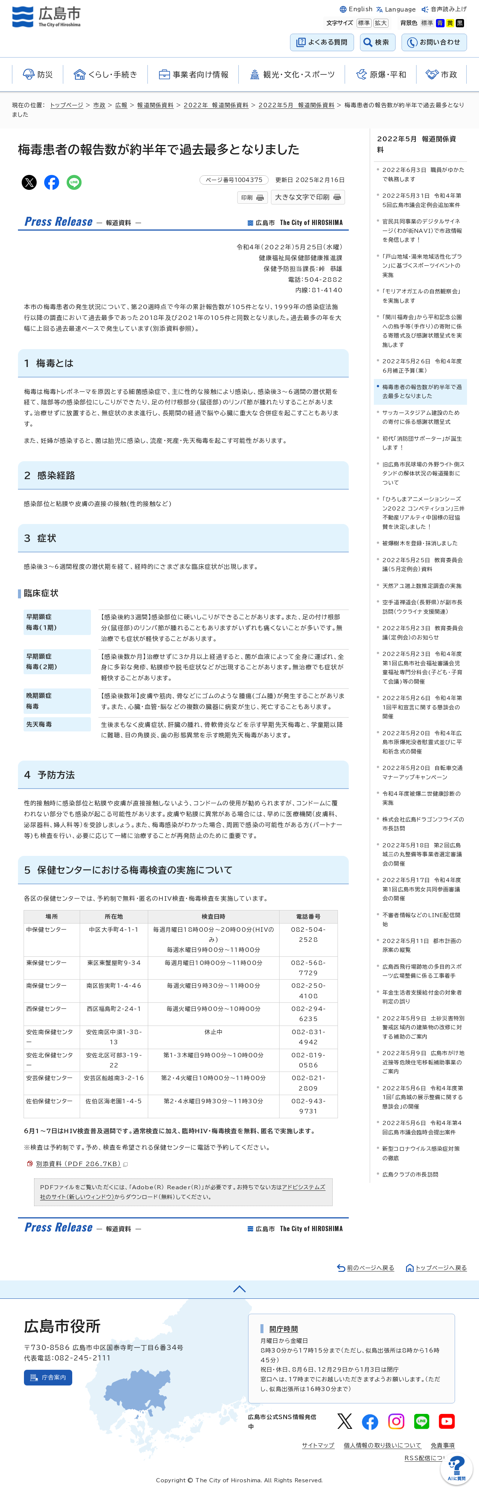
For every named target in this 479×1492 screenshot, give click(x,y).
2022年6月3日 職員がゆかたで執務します (423, 163)
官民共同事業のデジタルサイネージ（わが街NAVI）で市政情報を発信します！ (422, 219)
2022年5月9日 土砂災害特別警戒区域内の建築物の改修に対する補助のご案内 (423, 1016)
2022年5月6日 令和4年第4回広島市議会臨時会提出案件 (422, 1116)
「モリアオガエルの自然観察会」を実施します (421, 284)
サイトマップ (318, 1445)
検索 (382, 42)
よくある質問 (328, 42)
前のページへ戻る (369, 1268)
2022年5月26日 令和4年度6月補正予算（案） (422, 354)
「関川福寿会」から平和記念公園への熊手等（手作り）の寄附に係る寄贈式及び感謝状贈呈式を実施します (422, 319)
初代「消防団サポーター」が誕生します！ (422, 431)
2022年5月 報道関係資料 (298, 105)
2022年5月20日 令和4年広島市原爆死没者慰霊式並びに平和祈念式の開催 (422, 731)
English (361, 9)
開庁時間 (283, 1328)
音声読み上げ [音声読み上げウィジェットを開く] (449, 9)
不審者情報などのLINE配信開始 (421, 908)
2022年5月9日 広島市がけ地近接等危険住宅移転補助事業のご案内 (423, 1051)
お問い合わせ (440, 42)
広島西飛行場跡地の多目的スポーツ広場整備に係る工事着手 (422, 959)
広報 (122, 105)
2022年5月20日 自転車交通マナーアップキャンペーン (422, 760)
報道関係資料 (156, 105)
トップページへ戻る (441, 1268)
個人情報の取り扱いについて (383, 1445)
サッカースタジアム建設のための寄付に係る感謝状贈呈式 (421, 405)
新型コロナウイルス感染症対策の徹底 (421, 1141)
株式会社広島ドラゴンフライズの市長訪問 (423, 812)
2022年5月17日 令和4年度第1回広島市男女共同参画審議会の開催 (421, 878)
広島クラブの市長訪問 (410, 1163)
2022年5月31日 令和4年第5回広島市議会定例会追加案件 (421, 189)
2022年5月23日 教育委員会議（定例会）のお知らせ (422, 621)
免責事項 (443, 1445)
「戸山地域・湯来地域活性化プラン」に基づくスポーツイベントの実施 (422, 254)
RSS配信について (430, 1458)
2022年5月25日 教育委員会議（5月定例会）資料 (422, 553)
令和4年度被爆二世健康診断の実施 (421, 786)
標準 (363, 23)
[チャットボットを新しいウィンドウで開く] (456, 1483)
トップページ (68, 105)
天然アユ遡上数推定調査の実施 (422, 574)
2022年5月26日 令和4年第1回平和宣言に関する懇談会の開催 (422, 696)
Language (400, 9)
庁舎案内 (54, 1377)
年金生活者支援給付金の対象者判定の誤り (422, 985)
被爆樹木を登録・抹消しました (420, 532)
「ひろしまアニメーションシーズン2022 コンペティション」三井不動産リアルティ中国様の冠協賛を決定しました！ (423, 501)
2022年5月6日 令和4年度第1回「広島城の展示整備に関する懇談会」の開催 (422, 1086)
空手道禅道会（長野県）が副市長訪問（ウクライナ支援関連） (422, 595)
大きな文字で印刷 (302, 197)
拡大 (380, 23)
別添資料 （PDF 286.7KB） (82, 1164)
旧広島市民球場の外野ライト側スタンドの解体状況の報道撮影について (423, 462)
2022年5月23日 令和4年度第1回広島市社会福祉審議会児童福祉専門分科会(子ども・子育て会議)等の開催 (422, 655)
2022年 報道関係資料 (217, 105)
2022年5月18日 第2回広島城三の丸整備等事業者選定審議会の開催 (422, 843)
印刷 (247, 197)
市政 (100, 105)
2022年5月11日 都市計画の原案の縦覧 (422, 934)
